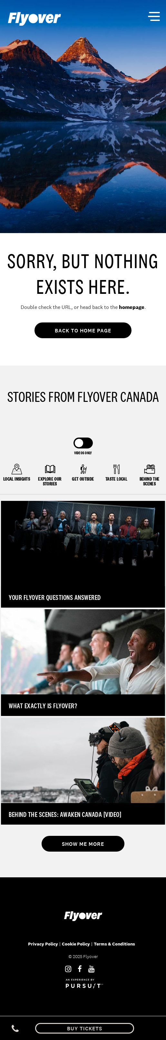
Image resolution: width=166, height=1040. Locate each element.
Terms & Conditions (114, 944)
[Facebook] (80, 968)
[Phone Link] (15, 1028)
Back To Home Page (83, 330)
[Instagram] (68, 968)
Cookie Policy (76, 944)
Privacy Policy (43, 944)
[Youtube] (91, 968)
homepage (131, 307)
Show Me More (83, 844)
